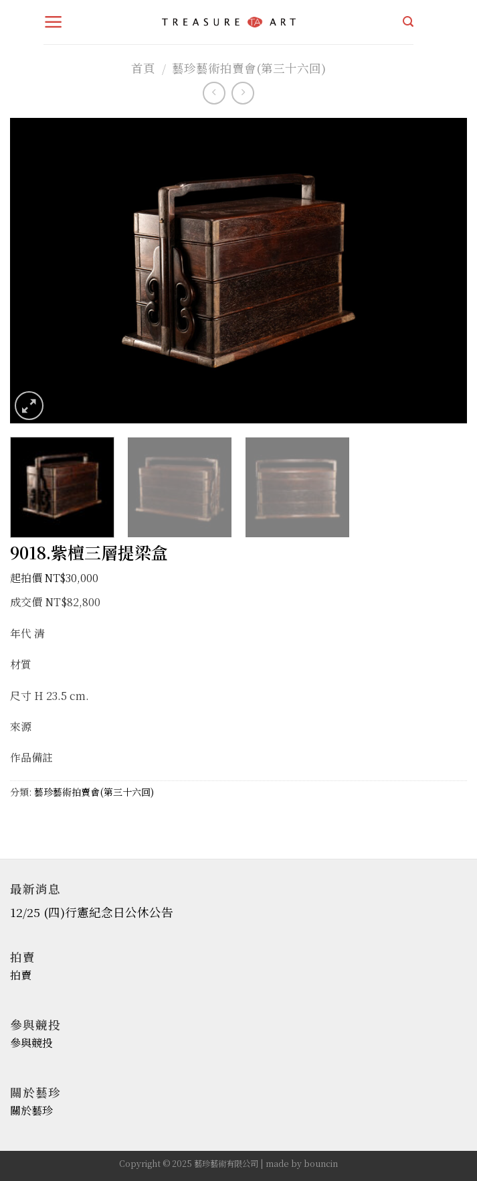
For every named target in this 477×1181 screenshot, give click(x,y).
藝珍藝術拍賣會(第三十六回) (249, 68)
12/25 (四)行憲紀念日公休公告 (91, 912)
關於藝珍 (31, 1110)
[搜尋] (408, 22)
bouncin (321, 1164)
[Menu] (53, 22)
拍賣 (20, 975)
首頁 (143, 68)
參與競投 (31, 1042)
